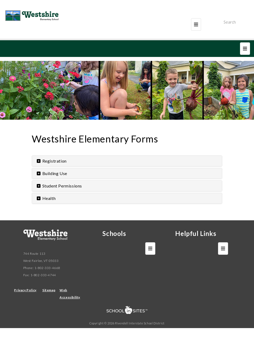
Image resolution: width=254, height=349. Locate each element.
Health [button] (46, 198)
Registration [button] (51, 160)
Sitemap (48, 290)
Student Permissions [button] (59, 185)
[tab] (127, 161)
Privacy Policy (25, 290)
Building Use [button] (51, 173)
